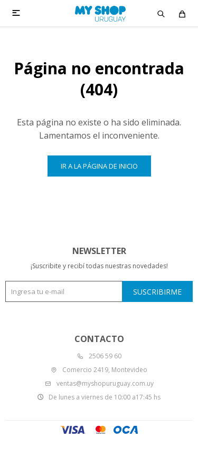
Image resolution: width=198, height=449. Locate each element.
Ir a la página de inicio (99, 166)
